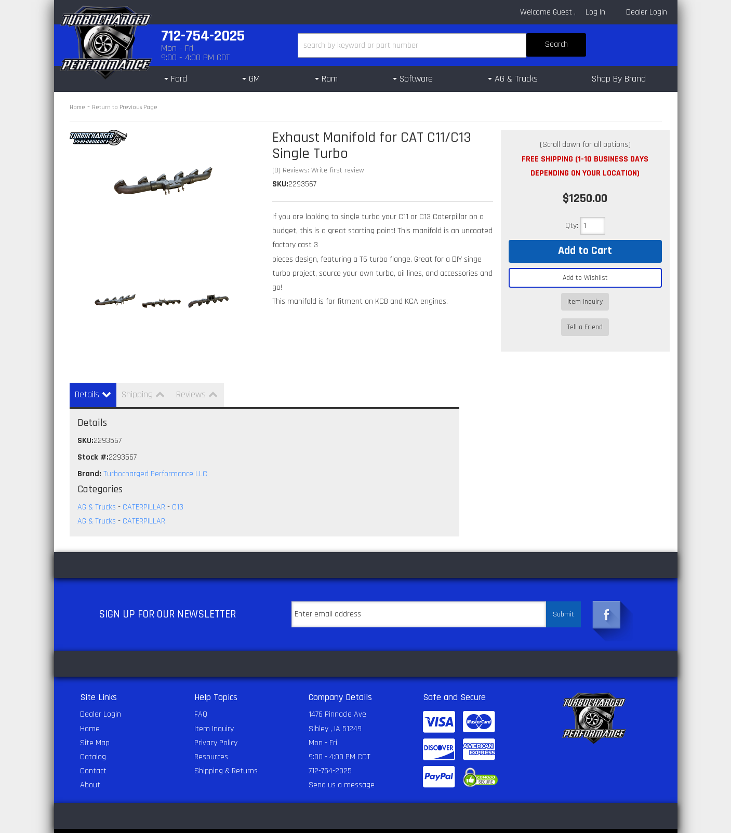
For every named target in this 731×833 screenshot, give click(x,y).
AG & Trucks (96, 488)
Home (77, 107)
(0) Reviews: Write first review (318, 170)
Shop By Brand (619, 79)
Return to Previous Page (124, 107)
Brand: (89, 455)
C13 (177, 488)
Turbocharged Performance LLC (155, 455)
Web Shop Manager (491, 821)
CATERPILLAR (144, 488)
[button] (442, 45)
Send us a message (342, 766)
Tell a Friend (585, 316)
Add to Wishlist (585, 278)
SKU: (280, 184)
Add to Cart (585, 251)
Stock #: (93, 439)
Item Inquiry (585, 301)
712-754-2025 (330, 752)
